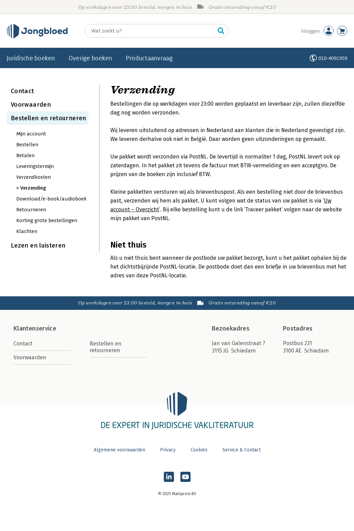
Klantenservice (35, 328)
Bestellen (27, 145)
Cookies (199, 450)
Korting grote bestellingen (46, 220)
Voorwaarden (31, 104)
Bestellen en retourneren (48, 118)
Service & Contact (241, 450)
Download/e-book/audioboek (51, 199)
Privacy (168, 450)
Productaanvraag (149, 58)
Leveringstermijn (35, 166)
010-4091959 (332, 58)
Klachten (26, 231)
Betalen (25, 155)
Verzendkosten (33, 177)
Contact (22, 91)
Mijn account (31, 134)
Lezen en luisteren (38, 245)
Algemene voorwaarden (119, 450)
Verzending (33, 188)
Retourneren (31, 210)
